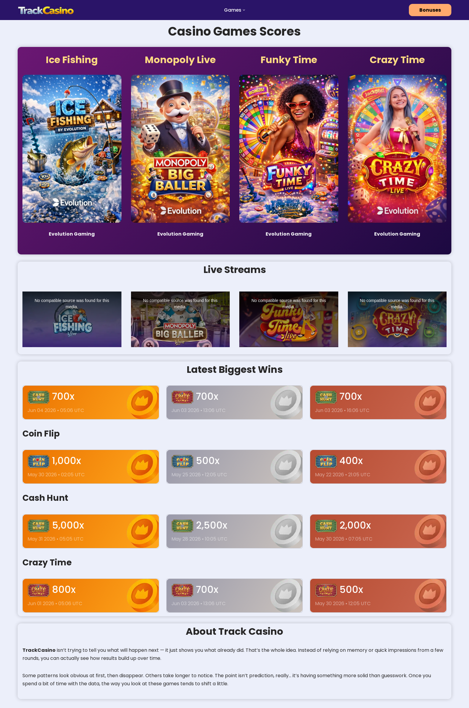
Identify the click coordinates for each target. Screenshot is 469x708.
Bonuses (430, 10)
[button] (244, 10)
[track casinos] (46, 10)
